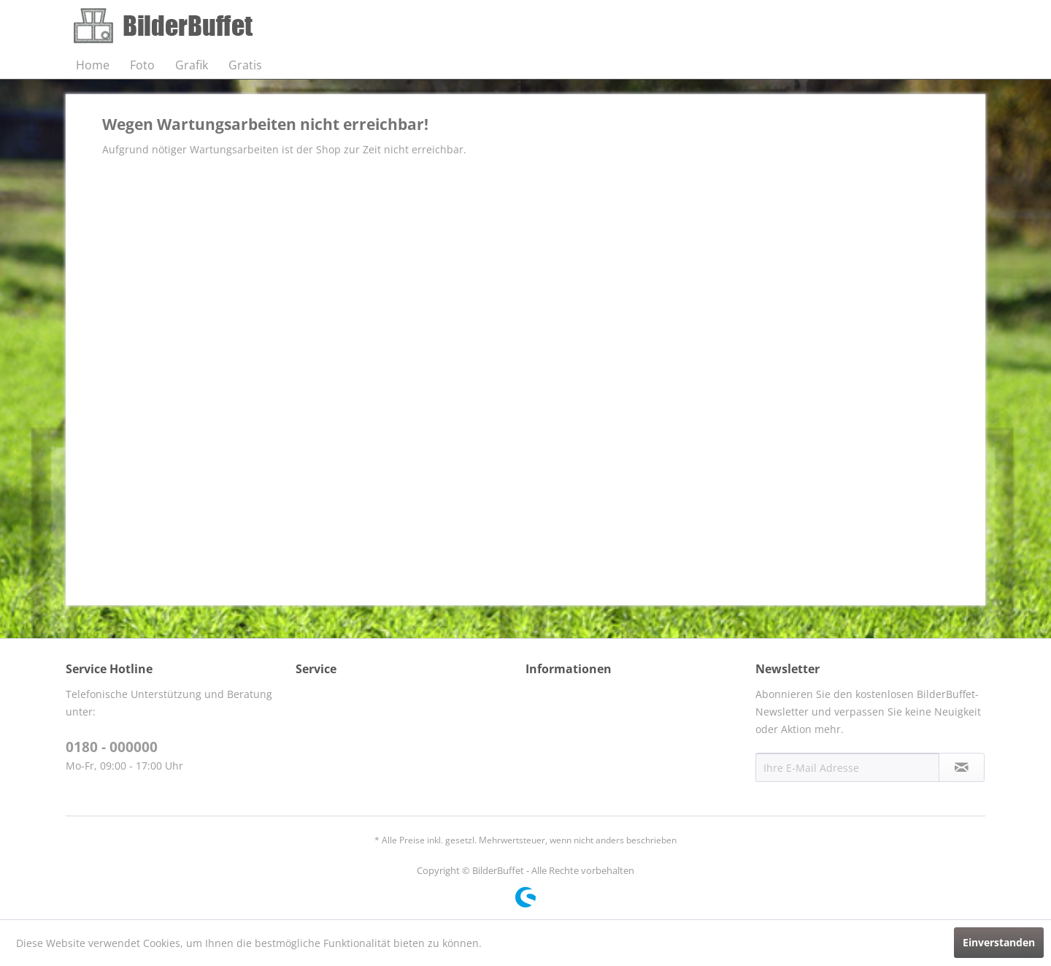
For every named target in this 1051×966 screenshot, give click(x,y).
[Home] (93, 65)
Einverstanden (999, 942)
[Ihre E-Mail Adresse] (847, 767)
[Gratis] (245, 65)
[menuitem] (93, 65)
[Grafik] (191, 65)
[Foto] (142, 65)
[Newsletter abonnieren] (962, 767)
